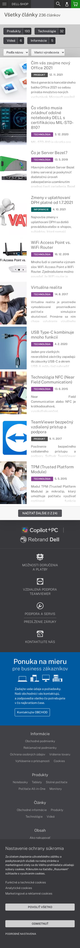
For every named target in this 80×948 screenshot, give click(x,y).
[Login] (67, 4)
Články (40, 803)
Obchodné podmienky (40, 741)
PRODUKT (39, 75)
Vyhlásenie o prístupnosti (32, 761)
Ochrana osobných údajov (27, 754)
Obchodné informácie (32, 810)
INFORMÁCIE (41, 209)
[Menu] (4, 4)
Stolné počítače (56, 782)
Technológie (51, 31)
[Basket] (75, 4)
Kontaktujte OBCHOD (32, 712)
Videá (15, 40)
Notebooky (20, 782)
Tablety (37, 782)
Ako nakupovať (40, 837)
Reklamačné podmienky (40, 747)
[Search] (58, 4)
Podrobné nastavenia (20, 933)
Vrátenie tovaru (59, 754)
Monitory (55, 788)
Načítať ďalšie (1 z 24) (40, 513)
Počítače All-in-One (32, 788)
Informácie (43, 40)
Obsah (40, 830)
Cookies (59, 761)
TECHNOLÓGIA (42, 134)
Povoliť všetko (40, 907)
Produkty (19, 31)
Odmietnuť (40, 923)
